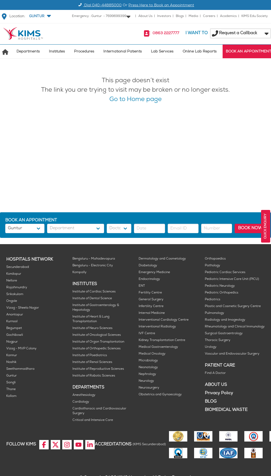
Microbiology (148, 361)
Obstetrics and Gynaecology (160, 395)
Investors (164, 16)
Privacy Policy (219, 393)
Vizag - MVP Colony (21, 349)
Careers (209, 16)
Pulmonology (214, 313)
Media (193, 16)
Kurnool (12, 322)
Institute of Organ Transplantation (98, 342)
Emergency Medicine (154, 272)
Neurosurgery (149, 388)
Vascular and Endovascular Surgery (232, 354)
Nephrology (147, 374)
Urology (211, 347)
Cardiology (80, 402)
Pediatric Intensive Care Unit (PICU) (232, 279)
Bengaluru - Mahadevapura (93, 259)
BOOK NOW (250, 228)
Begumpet (14, 328)
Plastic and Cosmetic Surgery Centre (233, 306)
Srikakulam (14, 294)
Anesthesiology (83, 395)
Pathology (212, 266)
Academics (228, 16)
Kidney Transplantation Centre (162, 340)
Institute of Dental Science (92, 299)
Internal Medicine (152, 313)
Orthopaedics (215, 259)
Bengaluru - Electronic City (92, 266)
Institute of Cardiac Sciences (94, 292)
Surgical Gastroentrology (224, 334)
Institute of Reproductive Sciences (98, 369)
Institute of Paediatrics (89, 355)
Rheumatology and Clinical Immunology (235, 327)
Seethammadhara (20, 369)
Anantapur (14, 315)
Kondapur (13, 274)
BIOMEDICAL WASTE (226, 410)
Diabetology (148, 266)
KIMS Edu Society (254, 16)
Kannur (11, 355)
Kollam (11, 396)
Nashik (11, 362)
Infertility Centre (151, 306)
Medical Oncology (152, 354)
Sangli (11, 383)
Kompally (79, 272)
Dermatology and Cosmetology (162, 259)
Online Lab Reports (200, 52)
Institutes (57, 52)
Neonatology (148, 367)
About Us (145, 16)
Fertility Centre (150, 293)
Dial (99, 5)
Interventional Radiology (157, 327)
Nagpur (12, 342)
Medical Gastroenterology (158, 347)
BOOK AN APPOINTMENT (248, 52)
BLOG (211, 401)
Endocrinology (149, 279)
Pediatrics (212, 300)
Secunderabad (17, 267)
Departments (28, 52)
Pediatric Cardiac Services (225, 272)
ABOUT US (216, 385)
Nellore (11, 281)
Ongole (11, 301)
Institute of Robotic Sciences (93, 376)
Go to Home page (135, 100)
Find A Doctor (215, 373)
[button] (39, 16)
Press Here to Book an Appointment (161, 5)
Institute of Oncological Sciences (96, 335)
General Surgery (151, 300)
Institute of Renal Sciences (92, 362)
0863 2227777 (166, 33)
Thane (11, 389)
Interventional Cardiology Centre (164, 320)
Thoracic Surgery (217, 340)
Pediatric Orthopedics (221, 293)
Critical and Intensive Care (92, 420)
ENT (142, 286)
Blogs (180, 16)
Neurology (146, 381)
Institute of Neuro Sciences (92, 328)
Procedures (84, 52)
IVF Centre (147, 334)
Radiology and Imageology (225, 320)
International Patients (122, 52)
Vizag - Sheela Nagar (22, 308)
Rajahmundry (16, 288)
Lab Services (162, 52)
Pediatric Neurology (220, 286)
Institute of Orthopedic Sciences (96, 349)
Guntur (11, 376)
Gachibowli (14, 335)
